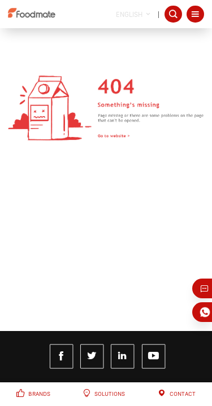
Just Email (205, 288)
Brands (39, 394)
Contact (183, 394)
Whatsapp (205, 312)
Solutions (109, 394)
